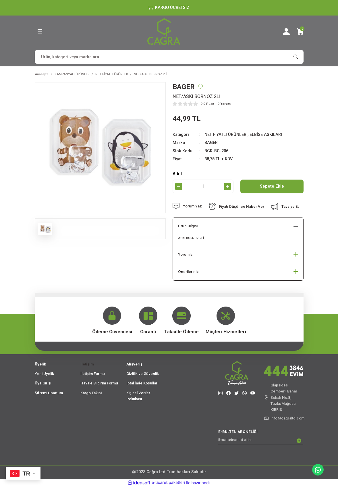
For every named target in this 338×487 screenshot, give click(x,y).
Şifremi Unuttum (49, 393)
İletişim (87, 364)
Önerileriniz (188, 272)
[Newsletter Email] (260, 440)
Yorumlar (186, 254)
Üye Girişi (43, 383)
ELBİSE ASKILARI (266, 134)
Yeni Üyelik (44, 373)
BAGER (211, 142)
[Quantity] (203, 186)
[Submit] (299, 440)
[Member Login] (286, 31)
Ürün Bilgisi (188, 226)
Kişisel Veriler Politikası (138, 396)
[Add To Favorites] (200, 86)
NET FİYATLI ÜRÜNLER (225, 134)
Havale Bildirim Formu (99, 383)
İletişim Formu (92, 373)
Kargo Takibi (91, 393)
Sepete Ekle (272, 186)
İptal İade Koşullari (142, 383)
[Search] (169, 57)
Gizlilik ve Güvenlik (142, 373)
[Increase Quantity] (227, 186)
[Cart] (300, 31)
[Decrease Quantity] (178, 186)
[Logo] (163, 31)
